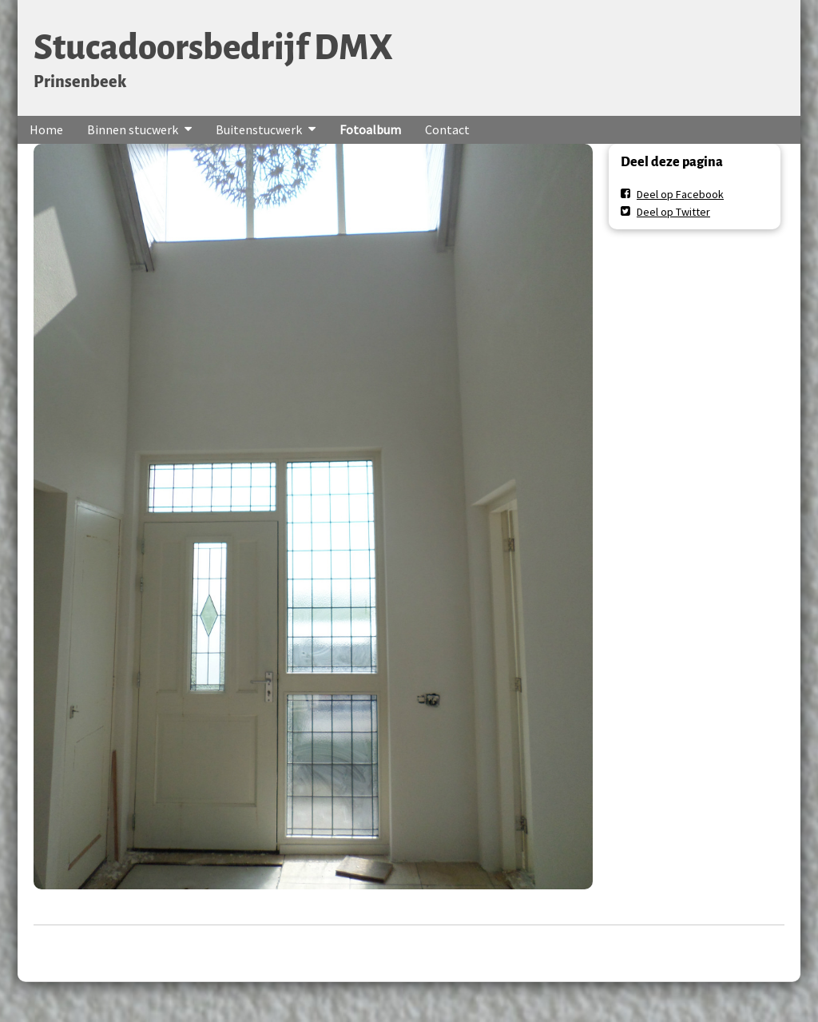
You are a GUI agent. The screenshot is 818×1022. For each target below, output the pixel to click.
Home (46, 129)
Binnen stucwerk (132, 129)
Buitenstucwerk (259, 129)
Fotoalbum (370, 129)
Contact (447, 129)
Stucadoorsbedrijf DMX (213, 47)
